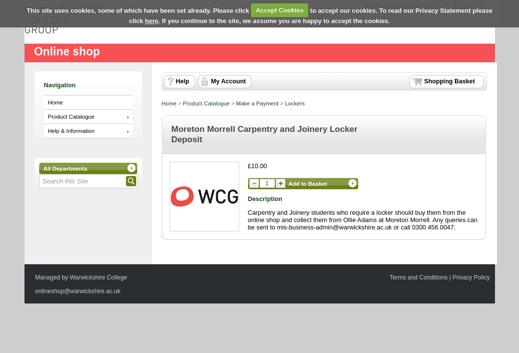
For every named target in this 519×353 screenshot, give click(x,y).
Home (55, 102)
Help (182, 81)
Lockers (294, 103)
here (151, 21)
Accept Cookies (280, 10)
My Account (228, 81)
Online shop (67, 51)
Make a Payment (257, 103)
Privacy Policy (471, 277)
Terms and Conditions (418, 277)
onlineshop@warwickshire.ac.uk (78, 291)
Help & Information (71, 131)
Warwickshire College (98, 277)
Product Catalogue (71, 117)
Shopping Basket (449, 81)
